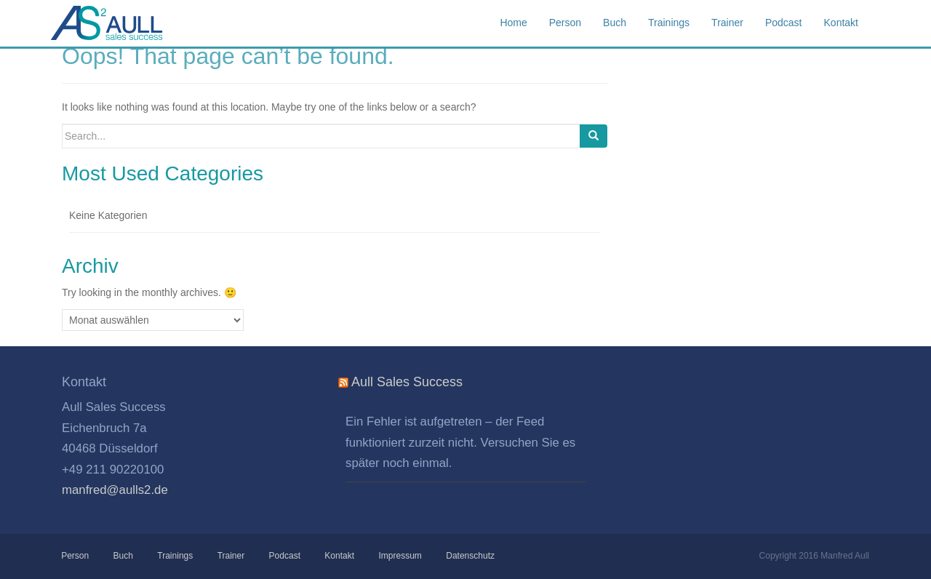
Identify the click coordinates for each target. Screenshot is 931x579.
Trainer (230, 556)
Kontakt (339, 556)
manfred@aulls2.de (115, 490)
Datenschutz (470, 556)
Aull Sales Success (123, 23)
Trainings (175, 556)
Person (75, 556)
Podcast (284, 556)
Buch (122, 556)
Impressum (399, 556)
